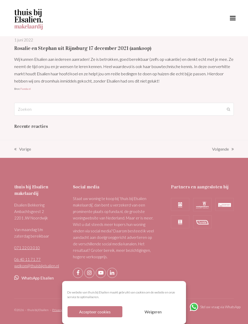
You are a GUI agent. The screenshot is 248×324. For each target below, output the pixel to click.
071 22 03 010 (27, 247)
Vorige (22, 149)
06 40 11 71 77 (27, 259)
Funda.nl (25, 88)
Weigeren (153, 312)
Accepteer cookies (95, 312)
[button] (233, 18)
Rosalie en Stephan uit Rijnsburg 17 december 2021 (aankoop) (82, 48)
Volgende (223, 149)
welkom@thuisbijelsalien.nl (36, 265)
